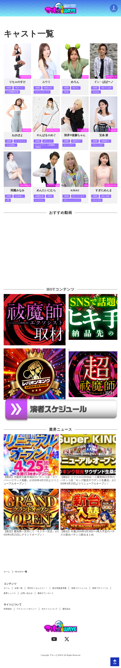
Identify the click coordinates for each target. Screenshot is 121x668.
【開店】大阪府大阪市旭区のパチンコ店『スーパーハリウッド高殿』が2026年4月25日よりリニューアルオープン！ (31, 480)
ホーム (7, 572)
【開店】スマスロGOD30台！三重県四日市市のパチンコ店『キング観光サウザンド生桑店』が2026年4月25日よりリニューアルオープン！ (88, 480)
